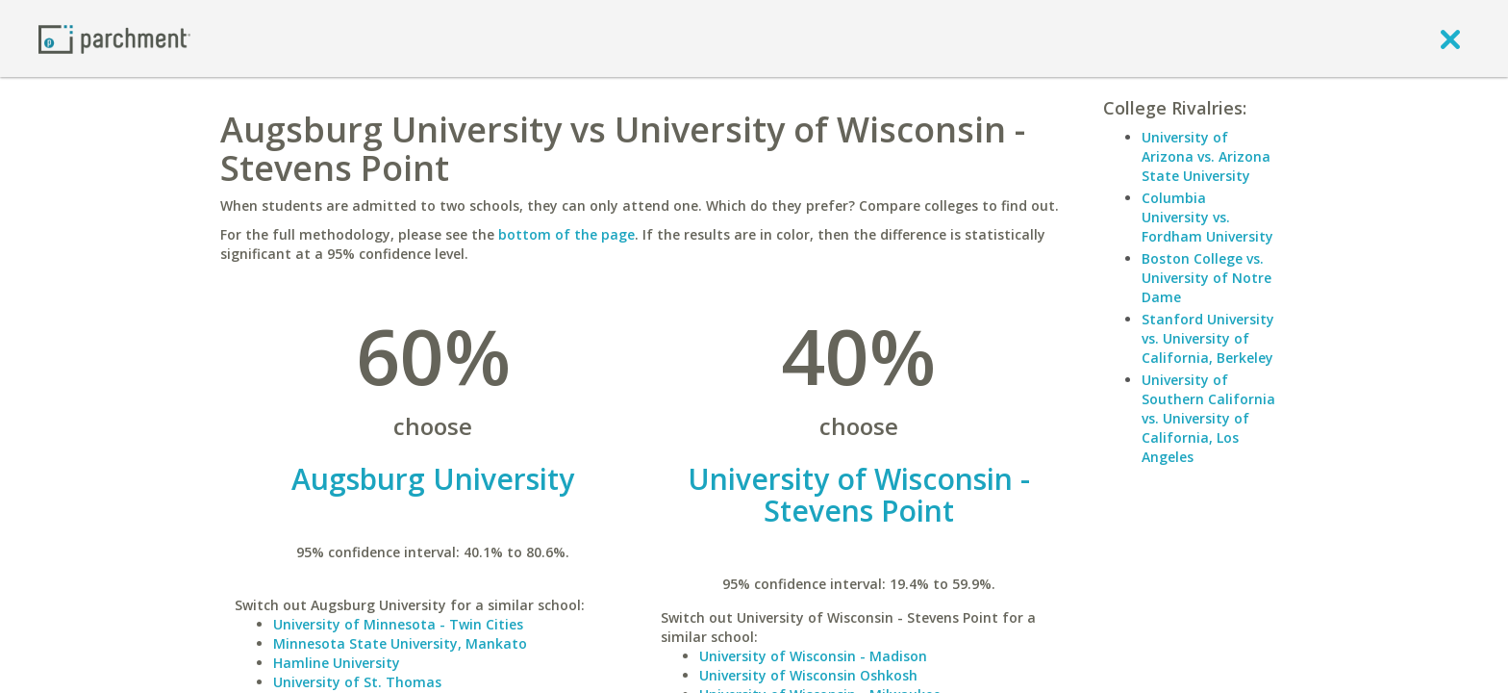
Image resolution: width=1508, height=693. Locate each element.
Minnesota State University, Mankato (400, 643)
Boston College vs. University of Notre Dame (1206, 277)
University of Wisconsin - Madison (813, 656)
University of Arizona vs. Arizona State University (1206, 156)
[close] (1450, 38)
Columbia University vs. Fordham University (1207, 217)
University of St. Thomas (357, 682)
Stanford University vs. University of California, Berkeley (1208, 338)
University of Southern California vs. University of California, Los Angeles (1208, 418)
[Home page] (114, 38)
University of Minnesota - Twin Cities (398, 624)
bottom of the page (566, 234)
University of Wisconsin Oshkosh (808, 675)
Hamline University (336, 663)
